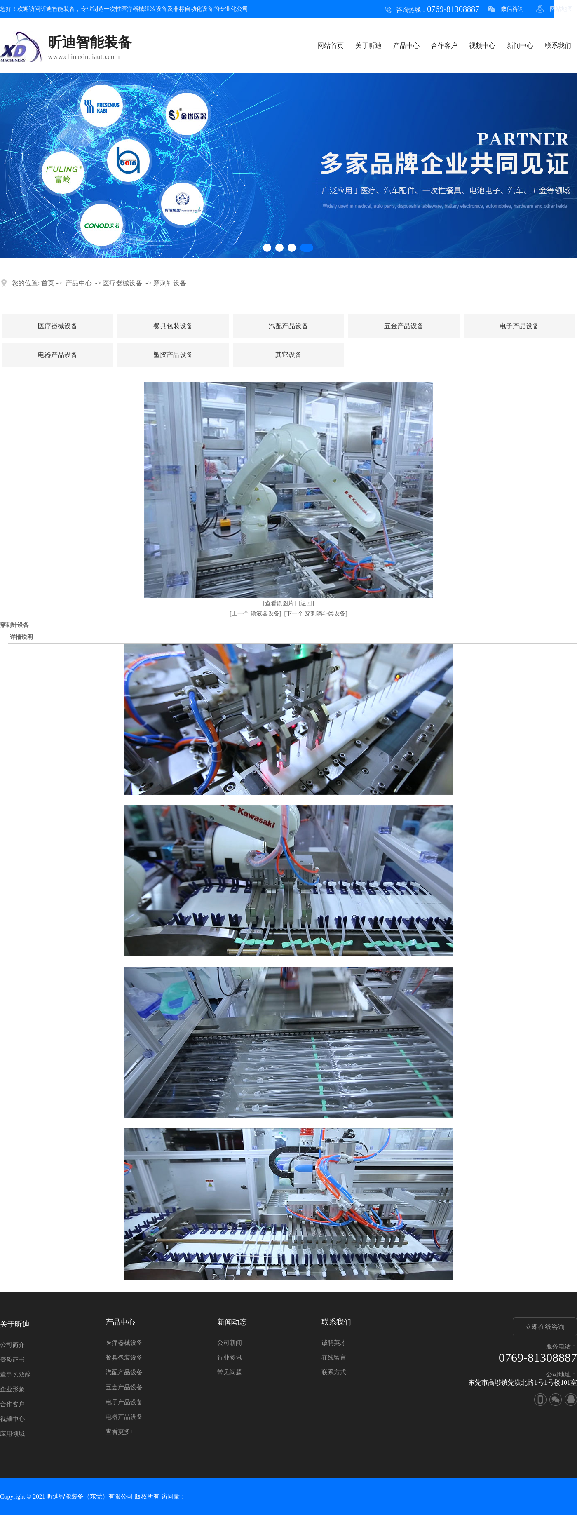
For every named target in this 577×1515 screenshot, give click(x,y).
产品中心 (406, 45)
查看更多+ (120, 1431)
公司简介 (12, 1344)
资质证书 (12, 1359)
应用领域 (12, 1433)
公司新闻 (229, 1342)
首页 (47, 283)
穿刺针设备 (169, 283)
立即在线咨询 (545, 1326)
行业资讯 (229, 1357)
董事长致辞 (15, 1374)
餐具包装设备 (173, 325)
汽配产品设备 (288, 325)
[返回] (306, 603)
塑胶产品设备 (173, 354)
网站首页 (330, 45)
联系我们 (558, 45)
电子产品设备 (519, 325)
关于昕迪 (368, 45)
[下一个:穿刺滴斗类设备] (315, 614)
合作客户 (444, 45)
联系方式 (333, 1372)
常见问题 (229, 1372)
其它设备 (288, 354)
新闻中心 (520, 45)
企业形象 (12, 1389)
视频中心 (482, 45)
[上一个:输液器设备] (255, 614)
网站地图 (561, 9)
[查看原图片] (279, 603)
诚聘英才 (333, 1342)
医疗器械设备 (122, 283)
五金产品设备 (404, 325)
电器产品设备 (57, 354)
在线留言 (333, 1357)
